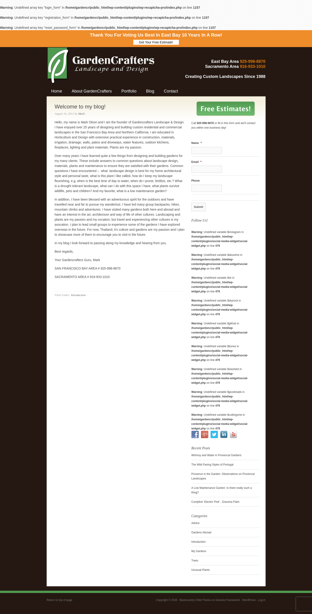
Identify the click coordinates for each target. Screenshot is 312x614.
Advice (195, 523)
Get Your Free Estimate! (156, 42)
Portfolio (129, 91)
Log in (262, 600)
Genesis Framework (227, 600)
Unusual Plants (200, 570)
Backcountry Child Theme (195, 600)
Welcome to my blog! (80, 106)
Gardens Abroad (201, 532)
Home (56, 91)
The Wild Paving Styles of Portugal (212, 464)
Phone (195, 180)
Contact (171, 91)
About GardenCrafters (92, 91)
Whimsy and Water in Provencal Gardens (216, 455)
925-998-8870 (252, 61)
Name (196, 143)
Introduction (78, 295)
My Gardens (198, 551)
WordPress (249, 600)
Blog (150, 91)
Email (196, 162)
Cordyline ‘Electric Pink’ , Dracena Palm (215, 501)
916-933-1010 (252, 66)
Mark (81, 113)
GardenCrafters (86, 60)
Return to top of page (59, 600)
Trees (194, 560)
